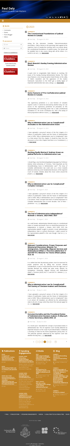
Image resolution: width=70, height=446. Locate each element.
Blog (7, 26)
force (35, 443)
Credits (39, 420)
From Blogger (8, 35)
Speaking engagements (29, 414)
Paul (7, 414)
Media (41, 414)
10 (55, 341)
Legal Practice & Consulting (54, 414)
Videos (6, 37)
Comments (7, 30)
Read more (45, 53)
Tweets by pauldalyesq (10, 52)
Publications (15, 414)
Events (6, 32)
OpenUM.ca (41, 443)
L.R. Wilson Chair (34, 445)
